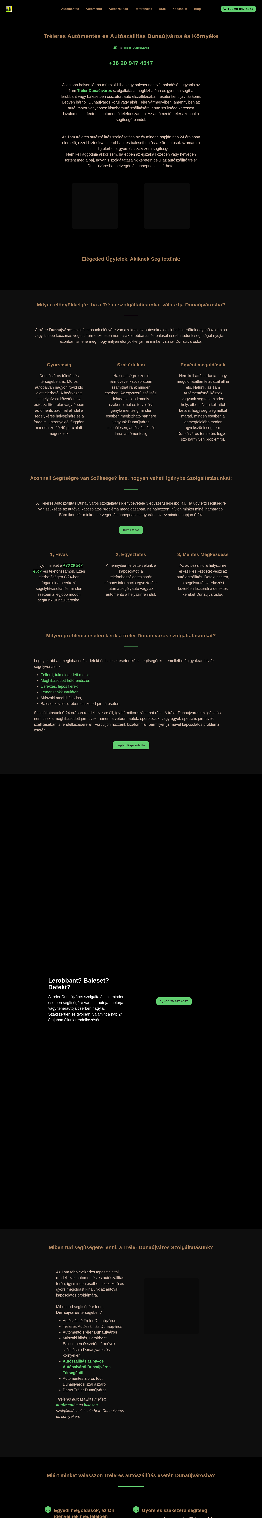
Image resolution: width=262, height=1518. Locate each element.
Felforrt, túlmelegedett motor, (65, 675)
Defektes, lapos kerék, (60, 686)
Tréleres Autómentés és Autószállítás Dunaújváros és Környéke (131, 36)
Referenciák (143, 9)
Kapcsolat (179, 9)
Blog (197, 9)
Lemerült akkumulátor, (60, 692)
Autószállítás (118, 9)
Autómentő (94, 9)
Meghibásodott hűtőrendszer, (65, 681)
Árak (162, 9)
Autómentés (70, 9)
